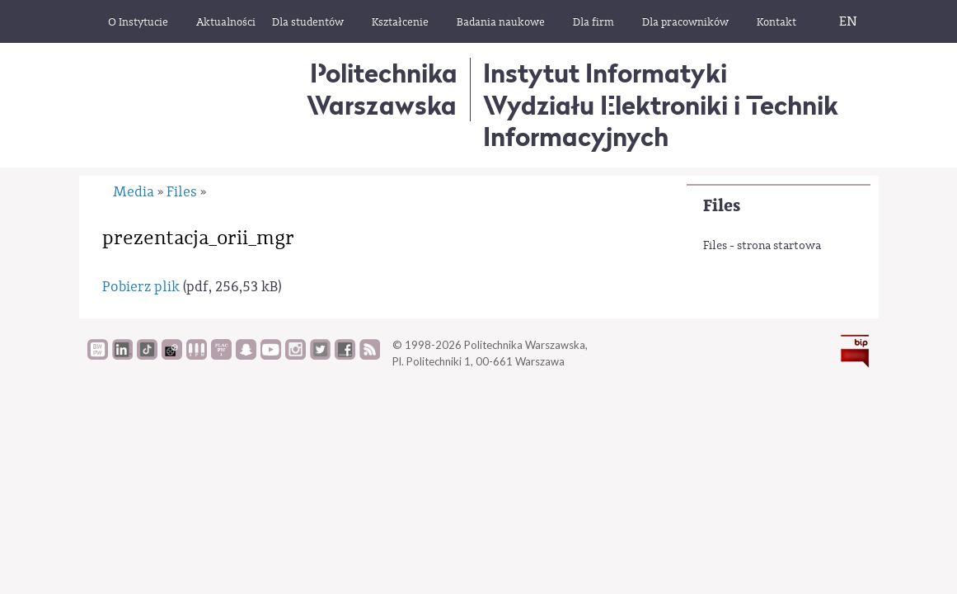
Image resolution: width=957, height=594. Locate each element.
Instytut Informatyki (605, 73)
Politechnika (382, 89)
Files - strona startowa (762, 245)
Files (721, 206)
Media (133, 191)
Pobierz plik (141, 286)
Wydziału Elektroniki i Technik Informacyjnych (660, 121)
